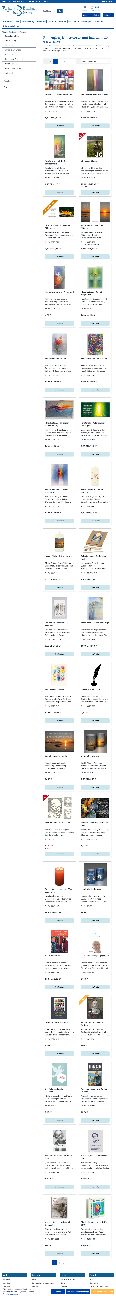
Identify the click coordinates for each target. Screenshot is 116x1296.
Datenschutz (94, 1283)
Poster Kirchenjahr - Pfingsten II (59, 292)
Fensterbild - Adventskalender (58, 94)
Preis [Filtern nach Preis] (19, 87)
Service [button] (36, 1275)
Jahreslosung (10, 40)
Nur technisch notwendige (78, 1291)
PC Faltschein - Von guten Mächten (92, 226)
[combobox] (49, 11)
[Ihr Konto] (85, 7)
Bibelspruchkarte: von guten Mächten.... (57, 226)
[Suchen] (59, 11)
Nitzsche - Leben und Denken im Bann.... (94, 1090)
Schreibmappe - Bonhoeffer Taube (93, 557)
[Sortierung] (96, 61)
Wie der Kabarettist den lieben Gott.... (58, 1157)
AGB (91, 1279)
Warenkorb (96, 11)
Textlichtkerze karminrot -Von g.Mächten (58, 890)
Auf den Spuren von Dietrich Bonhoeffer (57, 1223)
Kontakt (34, 1279)
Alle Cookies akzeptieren (103, 1291)
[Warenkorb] (96, 7)
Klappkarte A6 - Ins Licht (56, 358)
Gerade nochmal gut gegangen (95, 956)
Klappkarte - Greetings (55, 689)
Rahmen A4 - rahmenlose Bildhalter (56, 624)
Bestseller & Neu (12, 36)
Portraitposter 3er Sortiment (57, 822)
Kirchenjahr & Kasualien (15, 59)
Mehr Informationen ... (11, 1294)
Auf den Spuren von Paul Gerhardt (92, 1023)
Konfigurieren (58, 1291)
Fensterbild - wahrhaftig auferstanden (55, 162)
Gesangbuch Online (13, 68)
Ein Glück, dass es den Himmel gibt (94, 1157)
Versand (64, 1287)
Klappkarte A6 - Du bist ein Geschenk (57, 491)
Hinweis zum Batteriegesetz (99, 1287)
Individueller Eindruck (90, 689)
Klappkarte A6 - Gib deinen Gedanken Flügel (57, 424)
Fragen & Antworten (68, 1279)
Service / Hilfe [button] (106, 1)
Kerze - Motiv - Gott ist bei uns (58, 556)
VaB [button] (5, 1275)
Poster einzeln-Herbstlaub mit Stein (94, 824)
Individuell (9, 73)
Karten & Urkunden (13, 50)
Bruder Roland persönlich (56, 1022)
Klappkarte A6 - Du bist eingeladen (91, 293)
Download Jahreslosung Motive (43, 1283)
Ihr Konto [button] (85, 11)
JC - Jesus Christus (89, 161)
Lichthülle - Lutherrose (91, 889)
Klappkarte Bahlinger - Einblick (94, 94)
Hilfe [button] (63, 1275)
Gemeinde (9, 45)
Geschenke (9, 54)
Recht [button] (93, 1275)
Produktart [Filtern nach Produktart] (19, 81)
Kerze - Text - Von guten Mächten (92, 491)
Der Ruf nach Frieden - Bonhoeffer (55, 1090)
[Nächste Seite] (69, 61)
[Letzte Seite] (73, 61)
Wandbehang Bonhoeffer (56, 756)
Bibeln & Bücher (11, 64)
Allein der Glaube (52, 956)
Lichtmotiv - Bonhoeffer (91, 756)
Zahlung (63, 1283)
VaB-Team (6, 1287)
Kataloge (35, 1287)
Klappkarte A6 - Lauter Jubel (94, 358)
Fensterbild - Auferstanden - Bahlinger (93, 424)
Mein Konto (7, 1283)
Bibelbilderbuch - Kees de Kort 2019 (94, 1223)
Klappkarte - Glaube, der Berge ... (95, 624)
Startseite (6, 1279)
